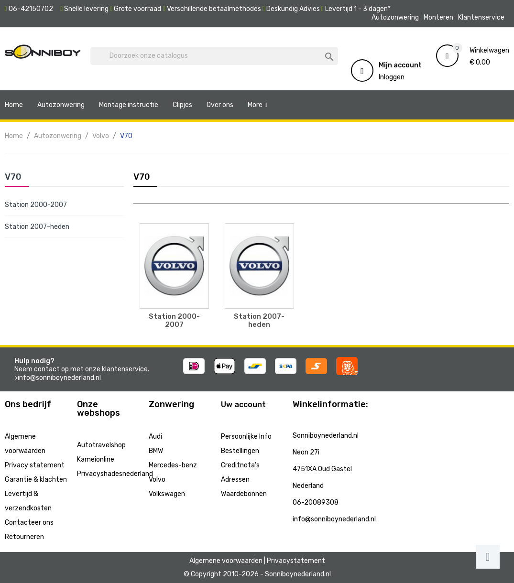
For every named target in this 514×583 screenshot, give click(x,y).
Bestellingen (240, 451)
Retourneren (24, 537)
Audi (155, 436)
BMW (156, 451)
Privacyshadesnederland (115, 474)
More (255, 105)
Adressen (235, 479)
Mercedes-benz (173, 465)
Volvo (157, 479)
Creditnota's (240, 465)
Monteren (438, 17)
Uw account (243, 404)
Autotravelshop (101, 445)
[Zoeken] (214, 56)
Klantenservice (481, 17)
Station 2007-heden (37, 227)
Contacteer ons (29, 522)
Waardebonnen (244, 494)
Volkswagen (167, 494)
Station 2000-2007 (36, 205)
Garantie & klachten (36, 479)
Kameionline (95, 459)
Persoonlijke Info (246, 436)
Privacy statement (35, 465)
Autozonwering (395, 17)
